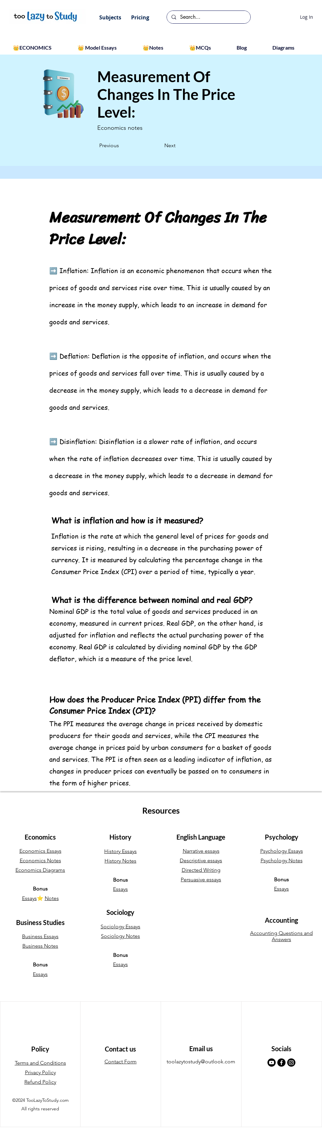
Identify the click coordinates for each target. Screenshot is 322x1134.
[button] (110, 17)
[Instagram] (291, 1062)
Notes (52, 898)
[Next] (158, 145)
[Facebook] (281, 1062)
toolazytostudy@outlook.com (201, 1061)
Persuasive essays (201, 879)
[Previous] (121, 145)
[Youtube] (271, 1062)
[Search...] (208, 17)
